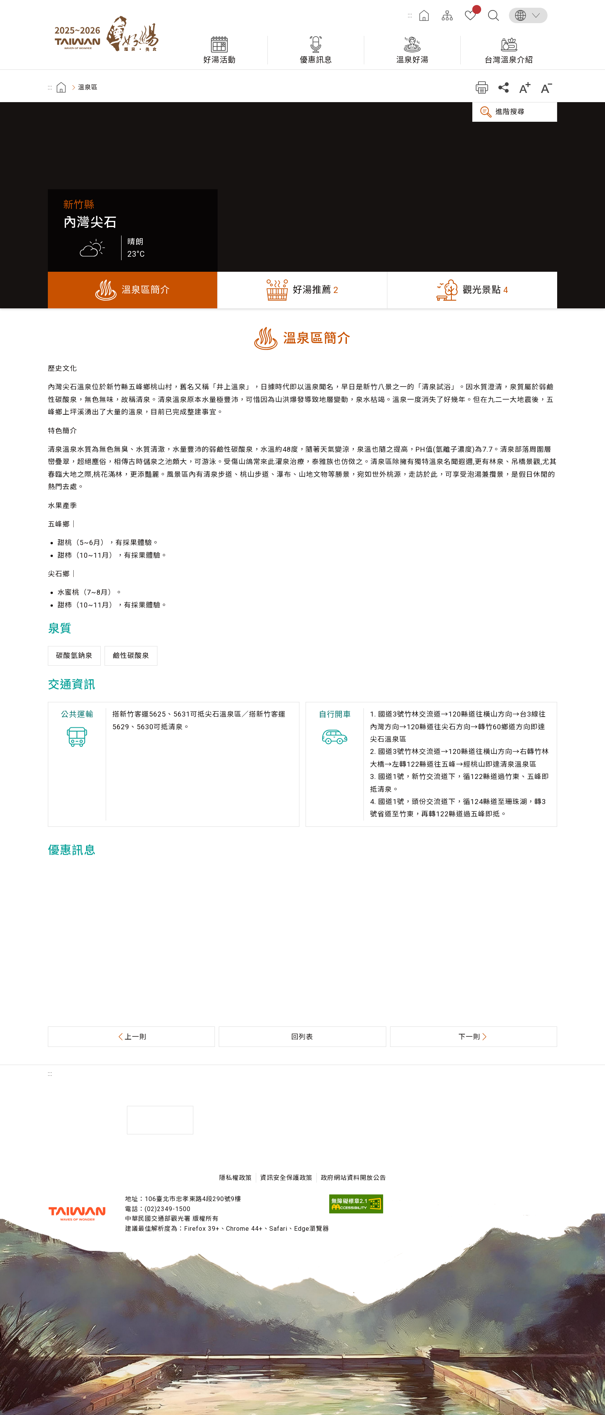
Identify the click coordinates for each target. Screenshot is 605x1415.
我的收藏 (475, 11)
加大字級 (525, 87)
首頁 (424, 15)
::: (410, 15)
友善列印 (481, 87)
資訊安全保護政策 (286, 1177)
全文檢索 (493, 15)
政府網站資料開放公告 (353, 1177)
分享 (503, 87)
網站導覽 (447, 15)
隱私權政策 (235, 1177)
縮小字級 (546, 87)
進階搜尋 (510, 112)
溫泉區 (88, 87)
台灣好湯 (109, 34)
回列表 (302, 1037)
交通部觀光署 (77, 1214)
